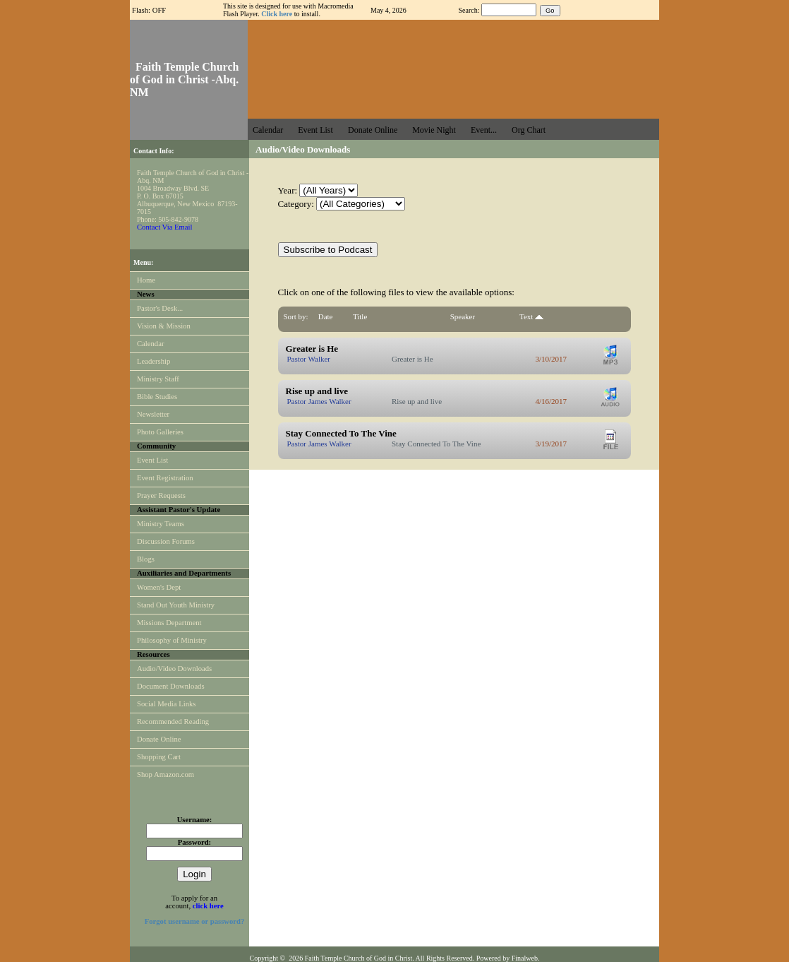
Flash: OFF (149, 10)
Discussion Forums (166, 541)
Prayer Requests (161, 495)
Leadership (153, 361)
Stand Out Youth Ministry (176, 605)
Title (360, 316)
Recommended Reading (173, 721)
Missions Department (169, 623)
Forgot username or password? (195, 921)
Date (325, 316)
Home (146, 280)
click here (208, 906)
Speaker (462, 316)
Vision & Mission (164, 326)
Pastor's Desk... (160, 308)
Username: (194, 820)
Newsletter (153, 414)
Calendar (150, 344)
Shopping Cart (159, 757)
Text (531, 316)
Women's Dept (159, 587)
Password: (194, 842)
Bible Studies (157, 396)
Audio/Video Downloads (174, 668)
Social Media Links (166, 704)
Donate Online (159, 739)
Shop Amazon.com (165, 774)
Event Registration (165, 478)
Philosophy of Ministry (172, 640)
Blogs (146, 559)
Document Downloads (171, 686)
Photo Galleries (160, 432)
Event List (152, 460)
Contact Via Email (164, 227)
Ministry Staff (158, 379)
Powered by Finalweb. (508, 958)
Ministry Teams (160, 524)
